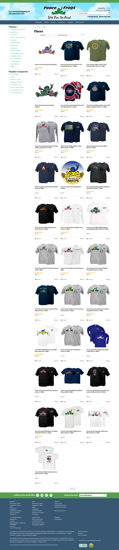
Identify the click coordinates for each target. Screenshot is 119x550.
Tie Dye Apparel (15, 61)
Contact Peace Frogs (15, 528)
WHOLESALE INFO (59, 510)
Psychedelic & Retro (16, 56)
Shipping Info (13, 519)
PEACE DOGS (58, 503)
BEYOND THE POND (60, 507)
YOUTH (56, 501)
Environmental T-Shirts (17, 53)
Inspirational (14, 48)
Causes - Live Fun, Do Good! (18, 37)
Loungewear (13, 509)
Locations (12, 521)
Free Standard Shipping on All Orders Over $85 (19, 12)
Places (13, 66)
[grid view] (83, 34)
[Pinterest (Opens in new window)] (51, 495)
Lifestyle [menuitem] (61, 22)
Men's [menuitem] (46, 22)
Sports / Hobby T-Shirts (17, 87)
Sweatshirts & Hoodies (16, 510)
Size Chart (12, 526)
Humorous (14, 40)
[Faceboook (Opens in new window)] (37, 495)
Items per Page (62, 35)
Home (35, 27)
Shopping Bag (103, 8)
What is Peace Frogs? (37, 519)
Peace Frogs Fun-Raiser (38, 523)
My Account (106, 10)
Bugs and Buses (15, 64)
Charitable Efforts (37, 521)
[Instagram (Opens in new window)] (46, 495)
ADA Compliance (82, 535)
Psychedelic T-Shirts (16, 84)
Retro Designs (14, 74)
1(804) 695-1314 (104, 17)
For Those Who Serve (16, 58)
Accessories (13, 514)
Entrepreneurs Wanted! (38, 524)
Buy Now (38, 74)
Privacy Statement (83, 531)
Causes (13, 77)
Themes (40, 27)
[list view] (81, 34)
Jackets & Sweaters (15, 512)
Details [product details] (56, 74)
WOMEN (12, 501)
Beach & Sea (14, 45)
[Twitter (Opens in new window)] (42, 495)
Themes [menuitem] (70, 22)
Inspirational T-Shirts (16, 82)
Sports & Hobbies (15, 50)
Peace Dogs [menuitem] (79, 22)
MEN (33, 501)
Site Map (80, 533)
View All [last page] (72, 488)
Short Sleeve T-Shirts (15, 503)
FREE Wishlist (58, 519)
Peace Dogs (14, 32)
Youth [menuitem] (53, 22)
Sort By (42, 35)
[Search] (109, 13)
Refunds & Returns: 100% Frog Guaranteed (18, 523)
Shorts (11, 507)
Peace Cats (14, 34)
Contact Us (98, 10)
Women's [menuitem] (38, 22)
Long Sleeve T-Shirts (15, 505)
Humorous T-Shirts (16, 79)
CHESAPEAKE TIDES (60, 505)
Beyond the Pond (15, 42)
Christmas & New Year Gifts (18, 29)
